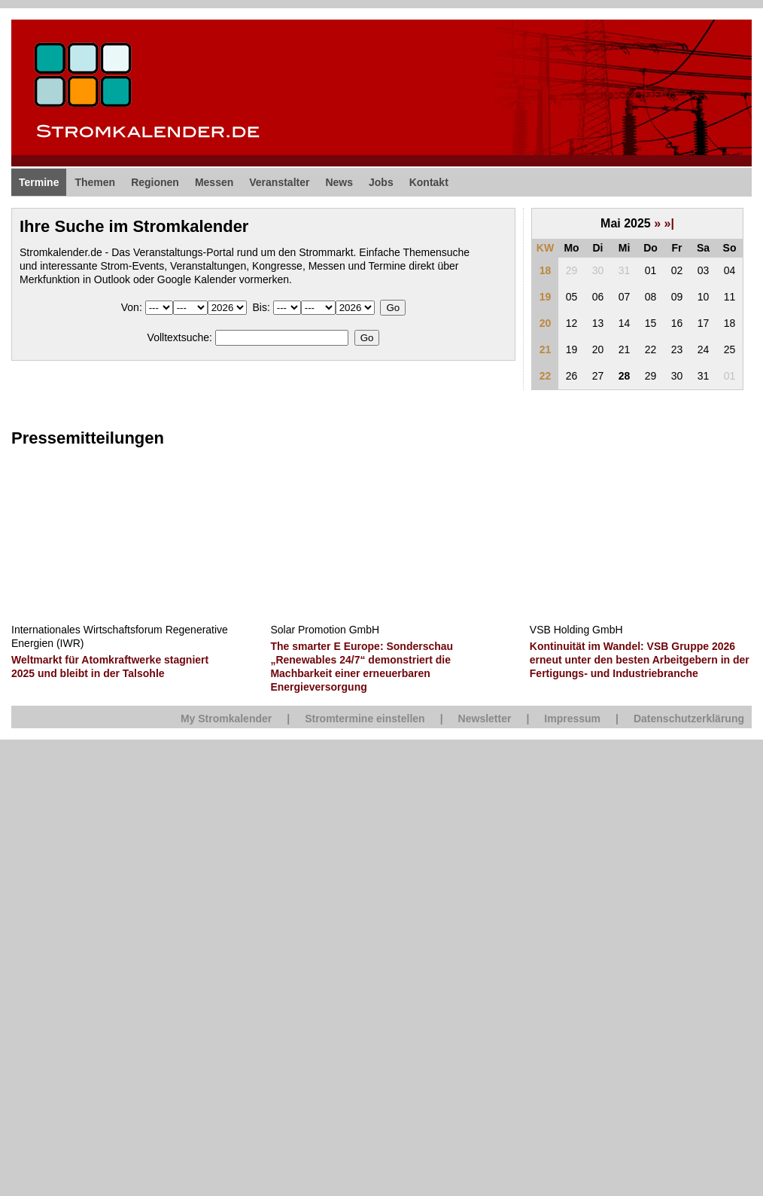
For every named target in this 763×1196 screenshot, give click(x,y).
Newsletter (485, 718)
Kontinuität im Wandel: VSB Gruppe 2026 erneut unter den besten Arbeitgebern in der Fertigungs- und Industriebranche (639, 659)
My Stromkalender (226, 718)
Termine (39, 182)
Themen (94, 182)
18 (546, 270)
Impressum (572, 718)
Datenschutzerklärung (689, 718)
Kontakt (428, 182)
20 (546, 323)
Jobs (381, 182)
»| (669, 223)
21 (546, 349)
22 (546, 376)
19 (546, 297)
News (339, 182)
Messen (214, 182)
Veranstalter (279, 182)
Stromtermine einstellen (365, 718)
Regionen (155, 182)
